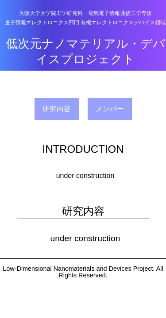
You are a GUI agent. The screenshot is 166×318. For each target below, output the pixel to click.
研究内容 (56, 109)
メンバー (110, 109)
